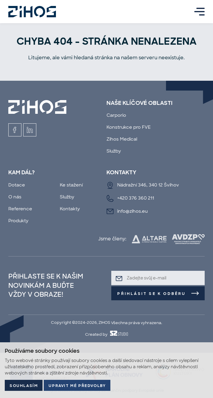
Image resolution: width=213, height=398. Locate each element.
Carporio (116, 115)
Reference (20, 209)
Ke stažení (71, 185)
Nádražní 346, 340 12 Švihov (148, 185)
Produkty (18, 221)
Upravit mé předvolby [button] (77, 386)
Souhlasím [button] (24, 386)
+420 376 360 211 (135, 198)
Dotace (16, 185)
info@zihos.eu (132, 211)
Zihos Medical (121, 139)
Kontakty (70, 209)
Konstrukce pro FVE (128, 127)
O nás (14, 197)
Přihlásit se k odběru (151, 294)
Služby (113, 151)
